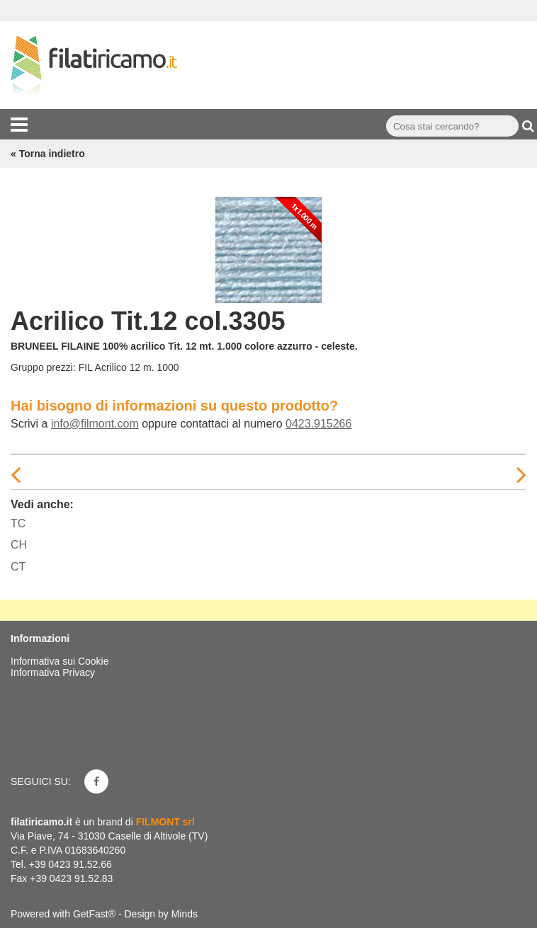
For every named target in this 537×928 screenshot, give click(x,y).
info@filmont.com (95, 424)
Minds (184, 914)
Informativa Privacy (53, 672)
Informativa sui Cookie (60, 661)
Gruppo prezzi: (43, 367)
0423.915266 (318, 424)
